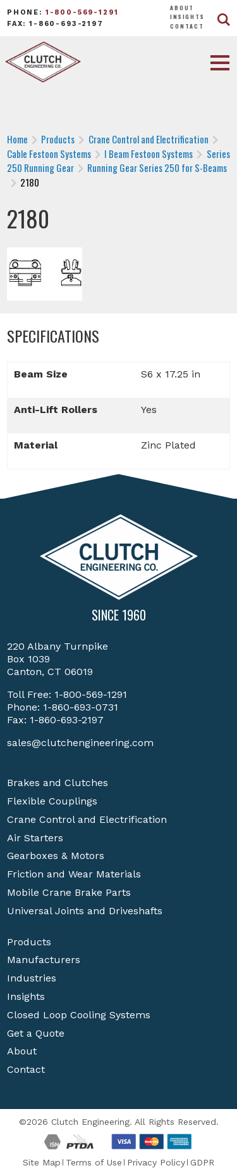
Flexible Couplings (52, 801)
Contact (187, 26)
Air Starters (35, 838)
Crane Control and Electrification (87, 819)
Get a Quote (35, 1033)
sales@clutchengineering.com (80, 743)
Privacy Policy (156, 1162)
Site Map (42, 1162)
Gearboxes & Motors (55, 856)
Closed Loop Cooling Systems (78, 1015)
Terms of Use (94, 1162)
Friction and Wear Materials (74, 874)
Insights (187, 16)
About (182, 7)
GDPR (202, 1162)
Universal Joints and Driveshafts (84, 911)
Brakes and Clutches (57, 783)
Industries (31, 978)
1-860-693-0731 (80, 707)
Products (29, 942)
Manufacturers (43, 960)
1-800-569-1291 (82, 12)
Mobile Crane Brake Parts (69, 892)
